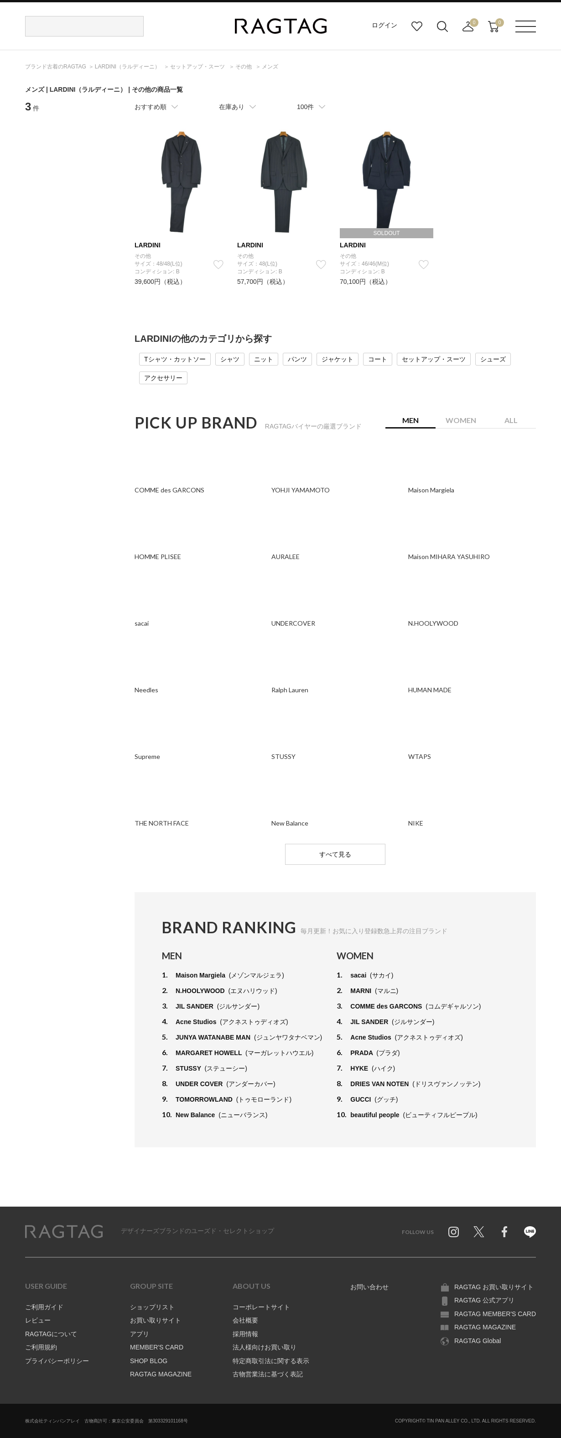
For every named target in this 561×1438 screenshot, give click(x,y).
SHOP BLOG (148, 1361)
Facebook (504, 1232)
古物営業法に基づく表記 (268, 1374)
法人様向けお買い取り (264, 1347)
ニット (263, 359)
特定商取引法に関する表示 (271, 1361)
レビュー (38, 1320)
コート (377, 359)
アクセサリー (163, 378)
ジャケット (337, 359)
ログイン (384, 25)
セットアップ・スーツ (434, 359)
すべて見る (335, 854)
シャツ (229, 359)
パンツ (297, 359)
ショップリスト (152, 1307)
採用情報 (245, 1334)
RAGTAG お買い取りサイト (494, 1287)
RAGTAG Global (477, 1340)
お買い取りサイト (155, 1320)
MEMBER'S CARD (156, 1347)
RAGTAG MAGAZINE (161, 1374)
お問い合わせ (369, 1287)
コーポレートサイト (261, 1307)
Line (530, 1232)
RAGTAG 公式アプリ (484, 1300)
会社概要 (245, 1320)
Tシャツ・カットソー (175, 359)
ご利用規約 (41, 1347)
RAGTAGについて (51, 1334)
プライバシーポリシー (57, 1361)
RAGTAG (64, 1232)
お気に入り (417, 26)
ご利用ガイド (44, 1307)
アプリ (139, 1334)
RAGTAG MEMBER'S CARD (495, 1314)
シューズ (493, 359)
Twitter (479, 1232)
